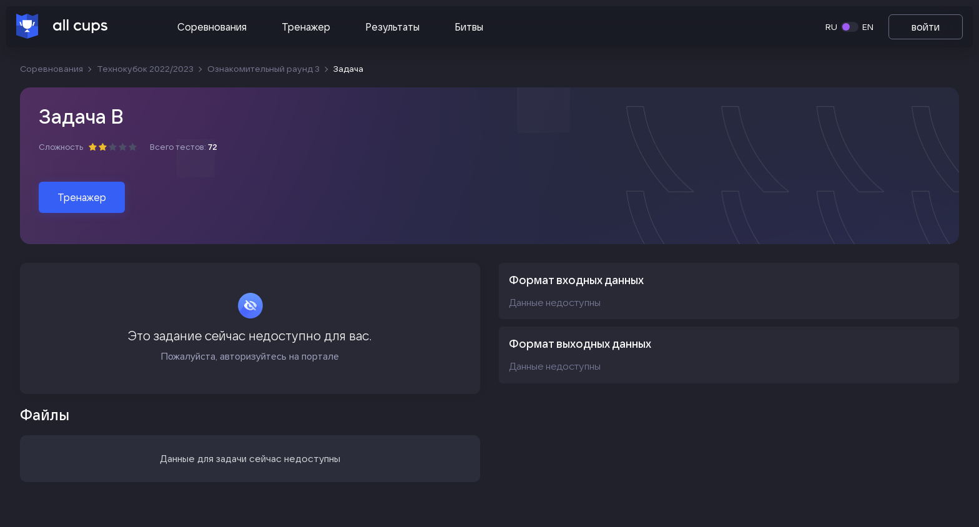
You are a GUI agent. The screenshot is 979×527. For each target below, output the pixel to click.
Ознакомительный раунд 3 (263, 68)
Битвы (469, 27)
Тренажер (306, 27)
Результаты (392, 27)
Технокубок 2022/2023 (145, 68)
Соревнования (212, 27)
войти (926, 27)
